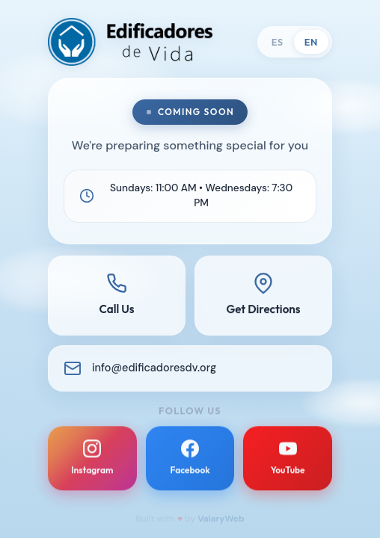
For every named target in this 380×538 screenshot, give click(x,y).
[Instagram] (92, 463)
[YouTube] (287, 463)
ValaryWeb (221, 519)
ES (278, 42)
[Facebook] (190, 463)
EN (311, 42)
